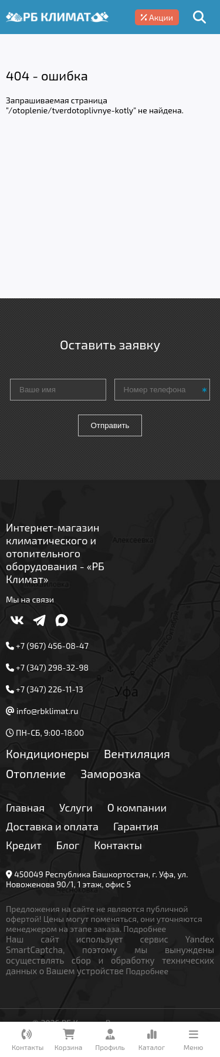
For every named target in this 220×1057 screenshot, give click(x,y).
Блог (68, 845)
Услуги (76, 807)
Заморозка (110, 773)
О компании (137, 807)
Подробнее (144, 929)
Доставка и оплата (52, 826)
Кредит (24, 845)
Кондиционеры (47, 753)
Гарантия (135, 826)
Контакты (118, 845)
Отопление (36, 773)
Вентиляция (137, 753)
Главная (25, 807)
